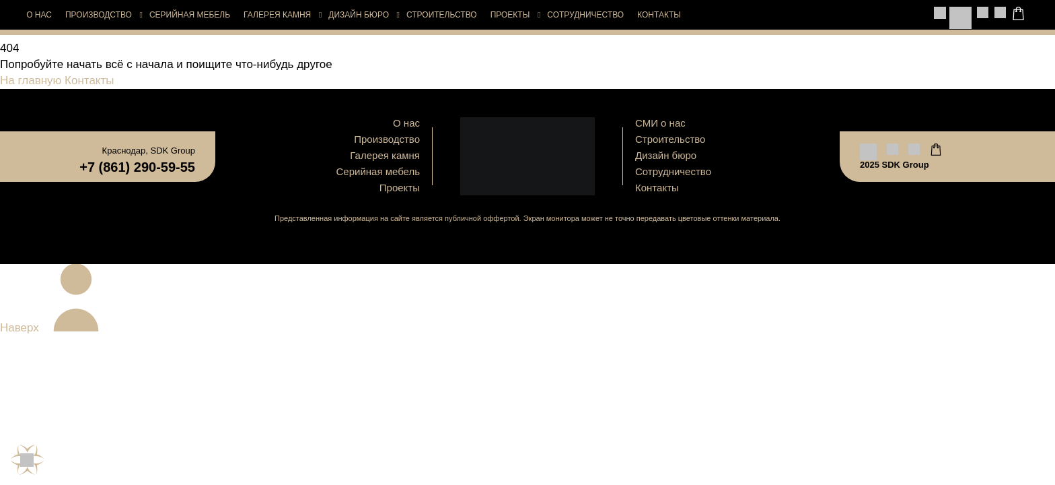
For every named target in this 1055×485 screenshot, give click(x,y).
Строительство (441, 15)
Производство (98, 15)
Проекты (510, 15)
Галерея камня (277, 15)
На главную (30, 80)
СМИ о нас (660, 123)
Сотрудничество (585, 15)
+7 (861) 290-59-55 (137, 167)
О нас (39, 15)
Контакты (659, 15)
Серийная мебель (189, 15)
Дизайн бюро (358, 15)
